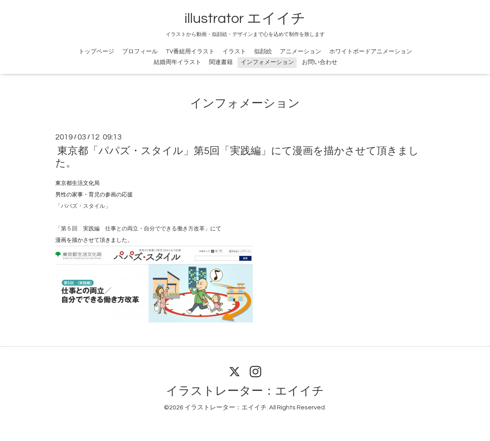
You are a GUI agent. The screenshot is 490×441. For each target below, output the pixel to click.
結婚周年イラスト (177, 62)
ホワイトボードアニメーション (370, 52)
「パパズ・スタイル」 (83, 206)
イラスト (234, 52)
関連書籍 (221, 62)
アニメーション (300, 52)
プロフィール (140, 52)
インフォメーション (267, 62)
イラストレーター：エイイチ (245, 391)
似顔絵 (263, 52)
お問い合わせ (319, 62)
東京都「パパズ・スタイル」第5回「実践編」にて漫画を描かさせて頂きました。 (237, 157)
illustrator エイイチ (245, 18)
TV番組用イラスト (190, 52)
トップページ (96, 52)
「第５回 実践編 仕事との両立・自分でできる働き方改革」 (132, 228)
